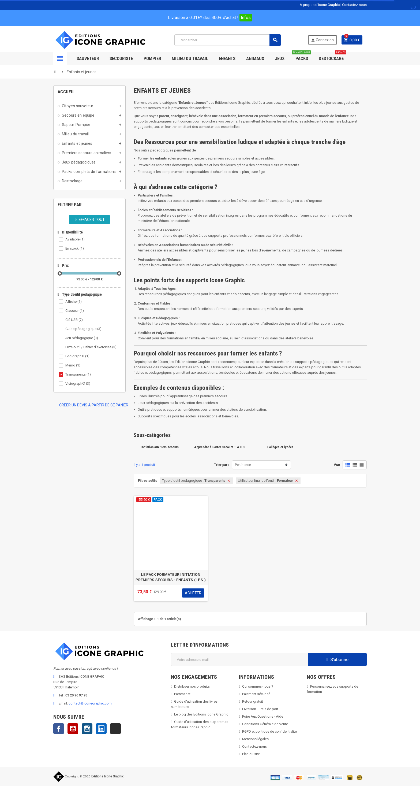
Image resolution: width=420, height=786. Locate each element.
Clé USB (74, 320)
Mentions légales (255, 739)
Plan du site (251, 754)
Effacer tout (89, 219)
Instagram (87, 728)
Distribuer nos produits (192, 686)
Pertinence (243, 465)
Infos (246, 17)
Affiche (73, 301)
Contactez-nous (354, 5)
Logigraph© (77, 356)
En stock (74, 248)
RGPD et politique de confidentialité (269, 731)
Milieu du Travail (190, 58)
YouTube (73, 728)
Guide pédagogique (83, 329)
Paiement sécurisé (256, 694)
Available (75, 239)
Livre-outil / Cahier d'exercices (91, 347)
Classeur (74, 311)
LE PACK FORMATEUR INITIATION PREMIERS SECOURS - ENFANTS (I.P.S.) (171, 577)
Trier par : (221, 465)
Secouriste (121, 58)
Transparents (78, 374)
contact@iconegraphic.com (90, 703)
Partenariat (182, 694)
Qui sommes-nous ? (257, 686)
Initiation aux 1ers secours (160, 447)
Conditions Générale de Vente (265, 724)
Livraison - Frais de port (260, 709)
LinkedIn (101, 728)
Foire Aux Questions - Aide (262, 716)
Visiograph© (77, 383)
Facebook (58, 728)
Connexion (322, 40)
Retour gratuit (252, 701)
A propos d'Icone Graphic (320, 5)
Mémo (72, 365)
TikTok (115, 728)
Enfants (227, 58)
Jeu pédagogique (81, 338)
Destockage (332, 56)
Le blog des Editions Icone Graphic (201, 714)
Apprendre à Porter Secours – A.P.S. (220, 447)
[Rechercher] (227, 40)
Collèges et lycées (280, 447)
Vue (337, 465)
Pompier (152, 58)
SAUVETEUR (88, 58)
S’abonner (337, 659)
